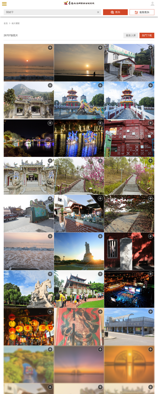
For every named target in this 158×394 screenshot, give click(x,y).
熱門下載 (147, 35)
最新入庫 (131, 35)
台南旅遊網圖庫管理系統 (79, 4)
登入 (152, 4)
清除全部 (98, 12)
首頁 (6, 23)
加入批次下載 (50, 349)
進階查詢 (144, 12)
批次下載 (50, 48)
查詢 (117, 12)
